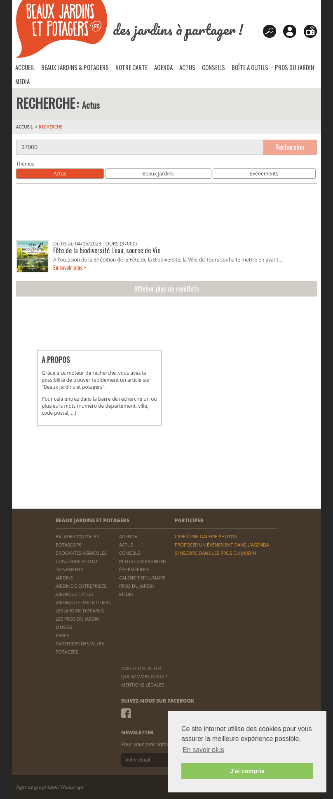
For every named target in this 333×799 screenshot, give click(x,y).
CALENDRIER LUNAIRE (142, 578)
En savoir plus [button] (203, 749)
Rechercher (290, 147)
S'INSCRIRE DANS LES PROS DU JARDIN (215, 553)
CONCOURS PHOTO (76, 561)
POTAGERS (67, 652)
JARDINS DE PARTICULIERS (83, 602)
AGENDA (163, 67)
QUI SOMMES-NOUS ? (144, 676)
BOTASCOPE (69, 545)
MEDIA (22, 81)
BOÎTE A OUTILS (250, 67)
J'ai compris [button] (247, 771)
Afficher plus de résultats (166, 289)
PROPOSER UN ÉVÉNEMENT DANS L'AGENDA (222, 545)
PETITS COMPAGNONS (142, 561)
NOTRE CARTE (131, 67)
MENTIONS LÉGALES (142, 685)
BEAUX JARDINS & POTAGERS (75, 67)
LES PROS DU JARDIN (78, 619)
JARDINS (64, 578)
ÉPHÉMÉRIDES (134, 569)
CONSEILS (213, 67)
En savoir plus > (69, 267)
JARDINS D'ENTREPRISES (81, 586)
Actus (60, 173)
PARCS (62, 635)
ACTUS (187, 67)
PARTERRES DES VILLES (80, 643)
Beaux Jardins (158, 173)
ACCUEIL (25, 67)
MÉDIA (126, 594)
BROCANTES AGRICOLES (81, 553)
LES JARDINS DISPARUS (80, 610)
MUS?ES (64, 627)
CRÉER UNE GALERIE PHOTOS (206, 536)
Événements (264, 173)
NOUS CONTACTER (141, 668)
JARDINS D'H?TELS (75, 594)
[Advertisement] (166, 212)
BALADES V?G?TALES (77, 536)
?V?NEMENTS (69, 569)
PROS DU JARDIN (294, 67)
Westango (71, 786)
